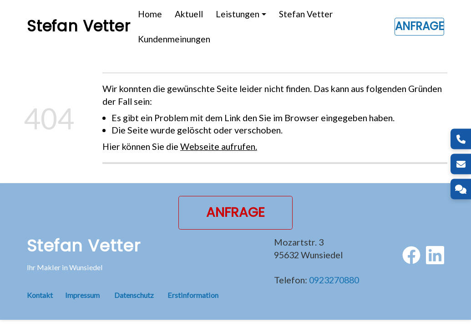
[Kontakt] (461, 189)
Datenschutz (134, 295)
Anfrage (419, 26)
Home (150, 14)
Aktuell (189, 14)
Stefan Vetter (306, 14)
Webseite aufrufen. (218, 146)
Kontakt (46, 295)
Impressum (82, 295)
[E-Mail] (461, 164)
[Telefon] (461, 139)
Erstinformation (192, 295)
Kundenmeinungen (174, 39)
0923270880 (334, 279)
